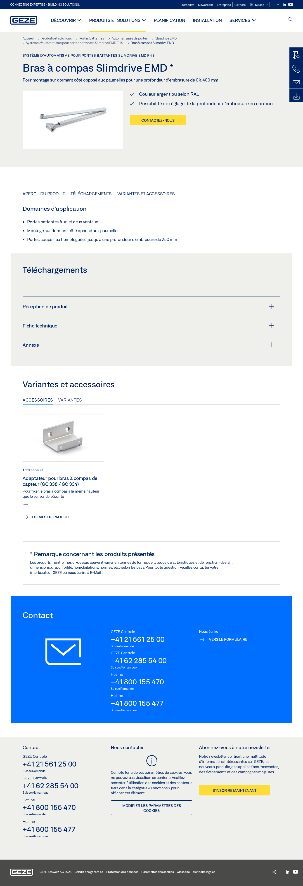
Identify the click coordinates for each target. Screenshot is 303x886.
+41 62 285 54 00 (139, 660)
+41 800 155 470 (137, 682)
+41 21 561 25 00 (138, 639)
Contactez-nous (158, 120)
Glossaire (183, 872)
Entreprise (224, 5)
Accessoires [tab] (38, 399)
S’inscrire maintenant (234, 790)
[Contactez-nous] (296, 69)
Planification (169, 20)
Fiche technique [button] (148, 325)
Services (240, 20)
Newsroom (205, 5)
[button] (258, 5)
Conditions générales (89, 872)
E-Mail (96, 572)
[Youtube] (290, 5)
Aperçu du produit (44, 193)
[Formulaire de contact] (296, 83)
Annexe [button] (148, 345)
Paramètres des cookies (157, 872)
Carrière (239, 5)
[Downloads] (296, 97)
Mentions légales (204, 872)
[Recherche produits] (296, 55)
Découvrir (63, 20)
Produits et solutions (114, 20)
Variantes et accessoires (146, 193)
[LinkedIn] (285, 5)
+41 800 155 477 (137, 703)
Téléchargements (91, 193)
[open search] (290, 19)
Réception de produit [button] (148, 306)
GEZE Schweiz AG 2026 (55, 872)
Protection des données (122, 872)
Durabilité (187, 5)
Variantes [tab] (70, 399)
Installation (207, 20)
